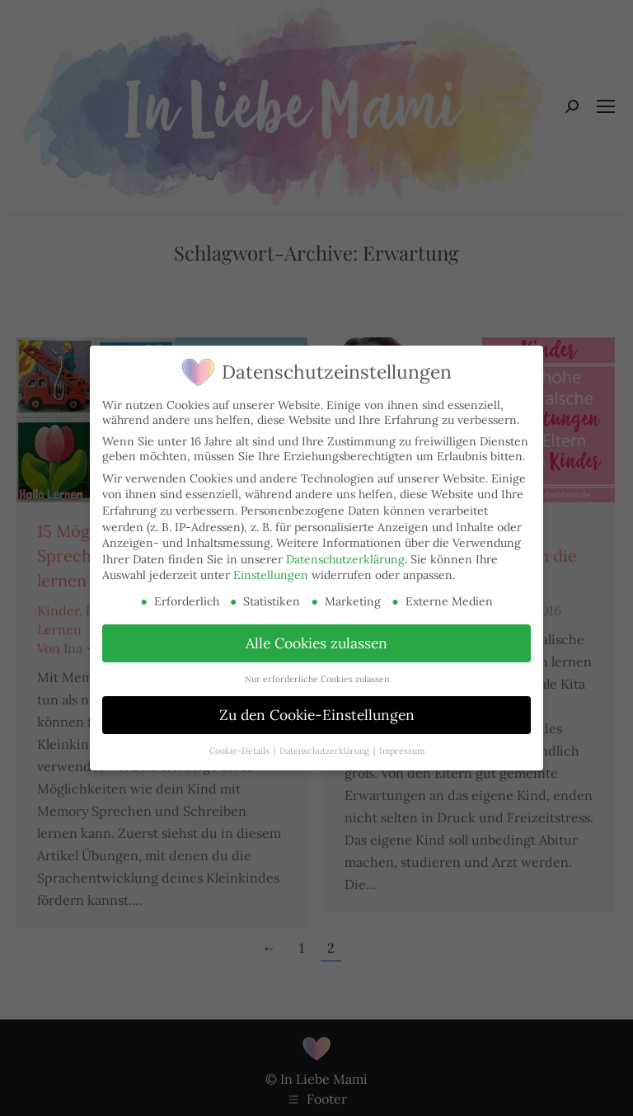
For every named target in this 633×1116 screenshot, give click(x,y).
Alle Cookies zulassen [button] (316, 642)
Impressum (401, 750)
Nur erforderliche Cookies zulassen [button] (317, 679)
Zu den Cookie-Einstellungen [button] (317, 714)
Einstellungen (270, 574)
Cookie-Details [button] (240, 750)
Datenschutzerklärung (345, 559)
